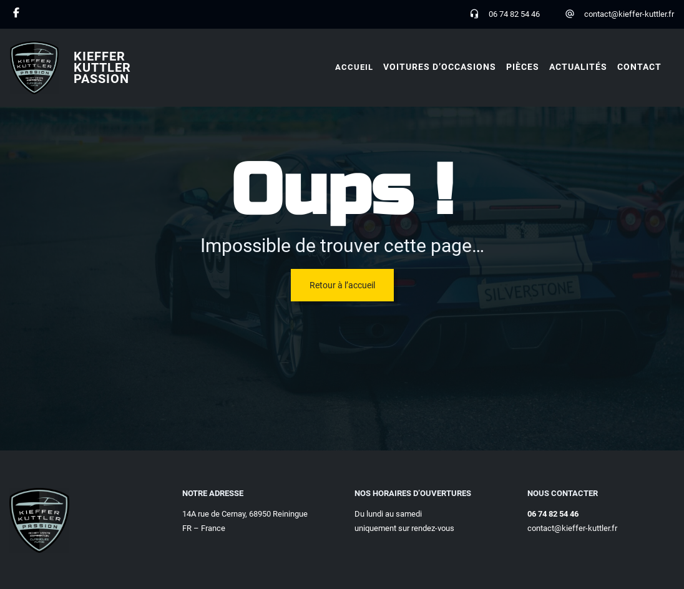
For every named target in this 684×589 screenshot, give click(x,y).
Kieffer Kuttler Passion (102, 68)
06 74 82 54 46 (514, 14)
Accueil (354, 67)
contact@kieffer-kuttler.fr (629, 14)
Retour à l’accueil (342, 285)
